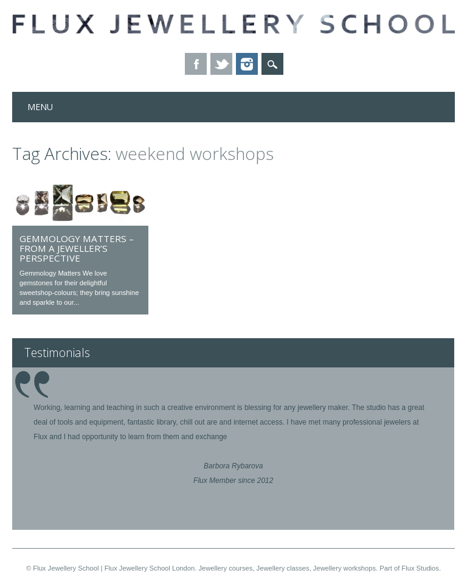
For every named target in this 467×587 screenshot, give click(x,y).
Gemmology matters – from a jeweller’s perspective (76, 248)
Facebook (196, 64)
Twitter (221, 64)
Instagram (247, 64)
